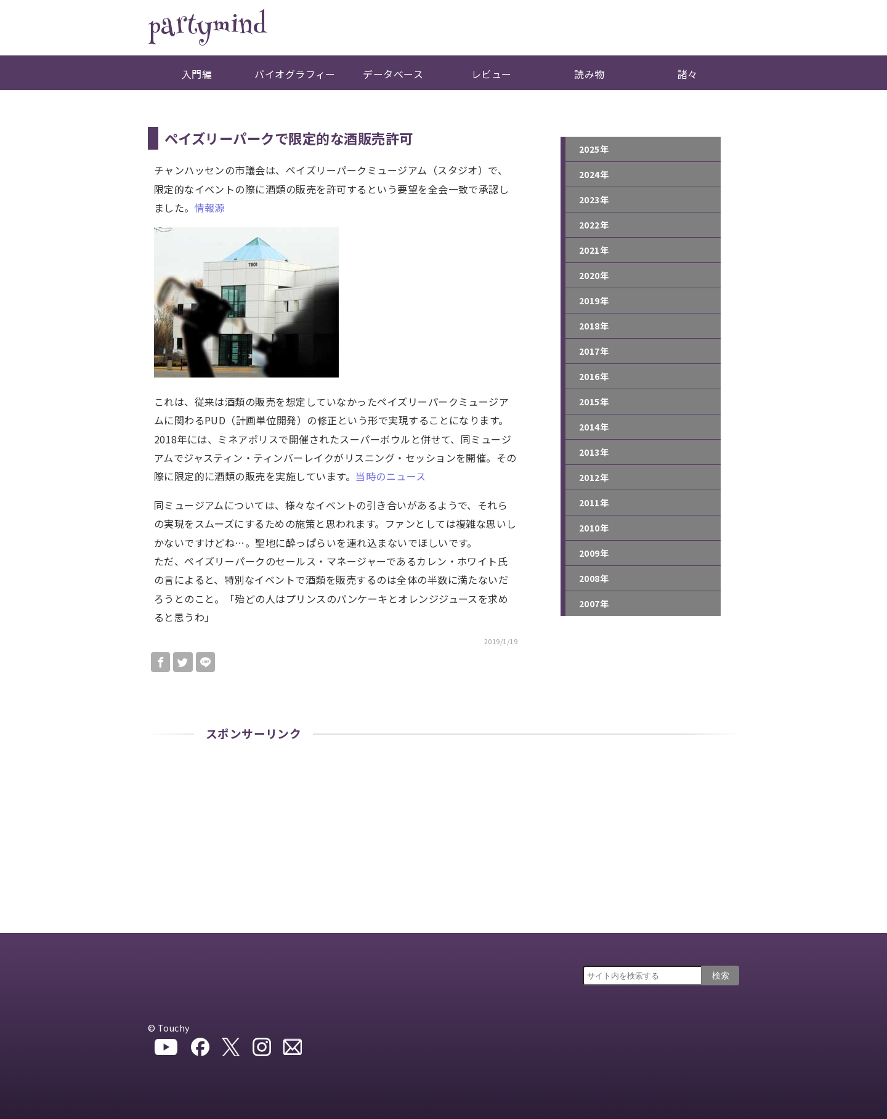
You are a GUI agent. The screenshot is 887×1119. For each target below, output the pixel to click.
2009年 (594, 553)
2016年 (594, 376)
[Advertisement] (443, 840)
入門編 (197, 74)
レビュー (491, 74)
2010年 (594, 528)
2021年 (594, 250)
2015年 (594, 401)
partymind (207, 27)
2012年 (594, 477)
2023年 (594, 199)
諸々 (688, 74)
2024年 (594, 174)
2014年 (594, 427)
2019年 (594, 300)
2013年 (594, 452)
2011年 (594, 502)
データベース (393, 74)
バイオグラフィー (295, 74)
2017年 (594, 351)
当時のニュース (390, 476)
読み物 (589, 74)
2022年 (594, 225)
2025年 (594, 149)
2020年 (594, 275)
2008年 (594, 578)
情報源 (210, 207)
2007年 (594, 603)
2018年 (594, 326)
